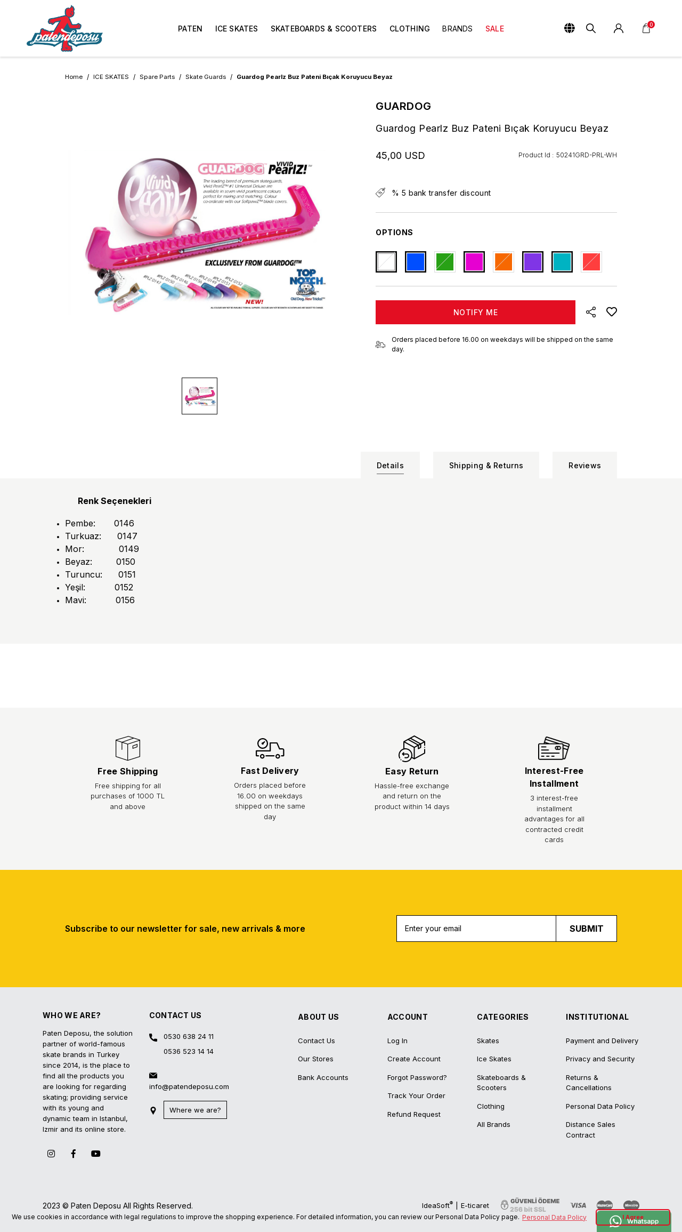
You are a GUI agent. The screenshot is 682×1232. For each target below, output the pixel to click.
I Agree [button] (633, 1217)
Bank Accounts (323, 1024)
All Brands (493, 1072)
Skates (488, 987)
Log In (397, 987)
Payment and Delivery (602, 987)
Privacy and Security (600, 1006)
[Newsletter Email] (507, 875)
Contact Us (316, 987)
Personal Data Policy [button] (554, 1217)
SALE (494, 28)
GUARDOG (404, 106)
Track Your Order (416, 1043)
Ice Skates (494, 1006)
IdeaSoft (437, 1152)
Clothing (491, 1053)
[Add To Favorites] (611, 312)
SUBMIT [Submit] (587, 875)
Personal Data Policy (600, 1053)
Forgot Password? (417, 1024)
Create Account (414, 1006)
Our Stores (316, 1006)
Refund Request (414, 1061)
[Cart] (646, 28)
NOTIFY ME (475, 312)
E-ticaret (475, 1152)
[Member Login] (619, 28)
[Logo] (65, 28)
